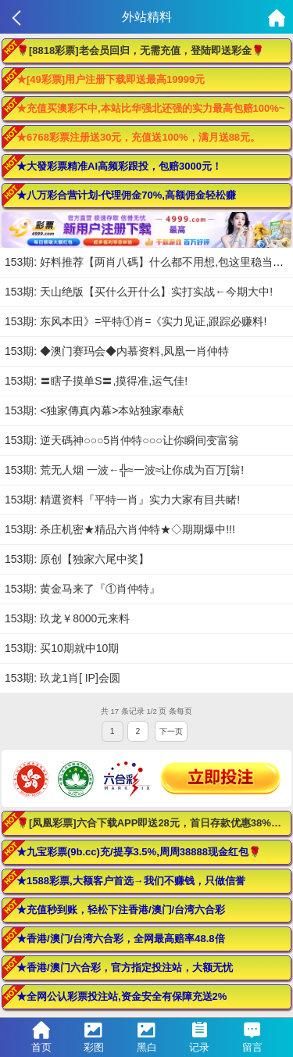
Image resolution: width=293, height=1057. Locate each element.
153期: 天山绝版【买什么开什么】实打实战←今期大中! (139, 291)
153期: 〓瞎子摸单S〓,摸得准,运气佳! (96, 380)
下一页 (171, 731)
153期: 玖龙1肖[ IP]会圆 (62, 678)
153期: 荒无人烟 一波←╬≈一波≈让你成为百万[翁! (124, 470)
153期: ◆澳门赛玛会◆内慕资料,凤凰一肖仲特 (117, 351)
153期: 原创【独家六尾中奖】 (77, 559)
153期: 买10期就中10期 (62, 648)
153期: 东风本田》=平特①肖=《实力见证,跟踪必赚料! (135, 321)
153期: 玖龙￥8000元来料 (67, 618)
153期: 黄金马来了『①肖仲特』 (82, 588)
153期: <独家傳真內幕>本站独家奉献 (94, 410)
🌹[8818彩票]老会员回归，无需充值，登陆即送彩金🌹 (140, 50)
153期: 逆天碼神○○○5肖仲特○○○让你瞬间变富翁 (122, 440)
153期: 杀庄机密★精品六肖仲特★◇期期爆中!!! (120, 529)
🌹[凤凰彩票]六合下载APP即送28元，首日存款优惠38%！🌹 (153, 823)
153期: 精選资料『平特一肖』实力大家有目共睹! (122, 499)
